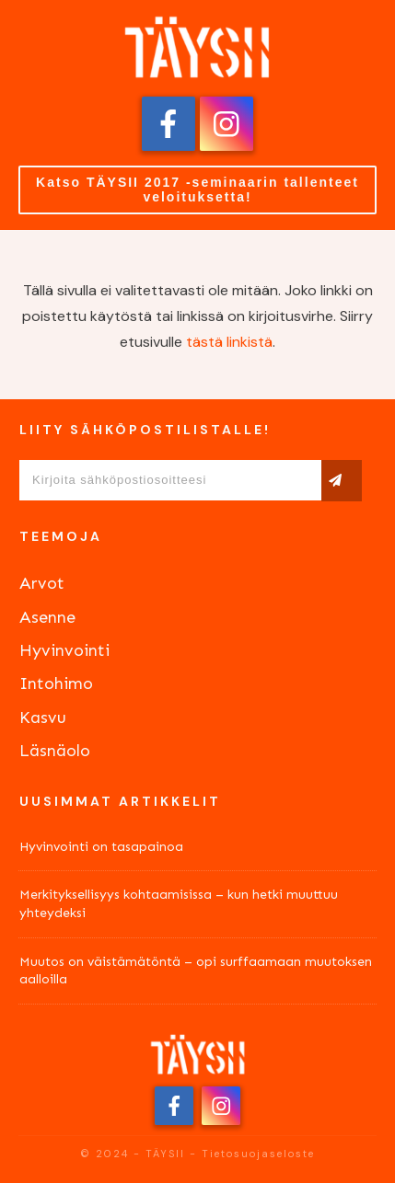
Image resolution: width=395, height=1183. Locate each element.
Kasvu (42, 717)
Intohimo (56, 683)
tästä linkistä (229, 341)
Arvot (41, 583)
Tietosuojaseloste (258, 1153)
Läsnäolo (54, 751)
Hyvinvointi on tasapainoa (101, 847)
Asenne (47, 617)
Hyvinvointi (64, 650)
